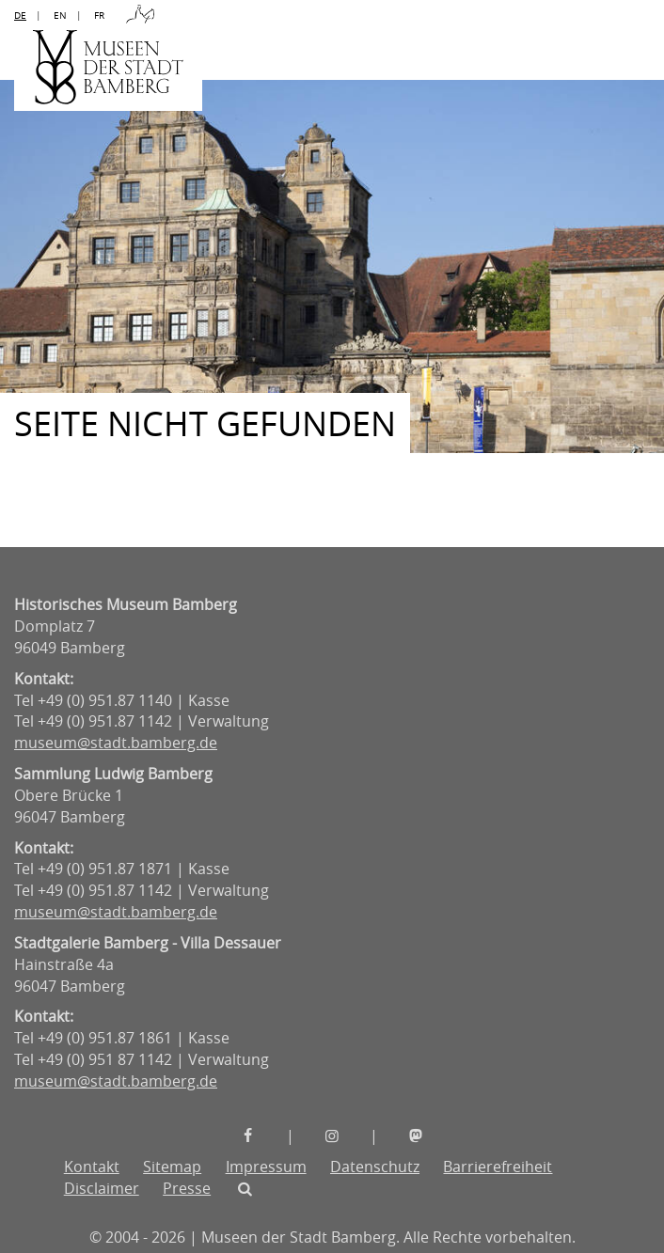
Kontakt (91, 1166)
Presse (187, 1188)
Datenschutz (374, 1166)
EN (60, 15)
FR (99, 15)
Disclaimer (101, 1188)
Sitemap (172, 1166)
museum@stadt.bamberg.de (115, 742)
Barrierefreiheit (497, 1166)
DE (20, 15)
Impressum (266, 1166)
